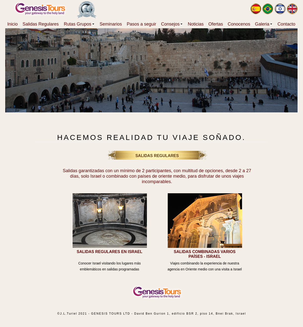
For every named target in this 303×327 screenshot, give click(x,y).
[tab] (110, 220)
